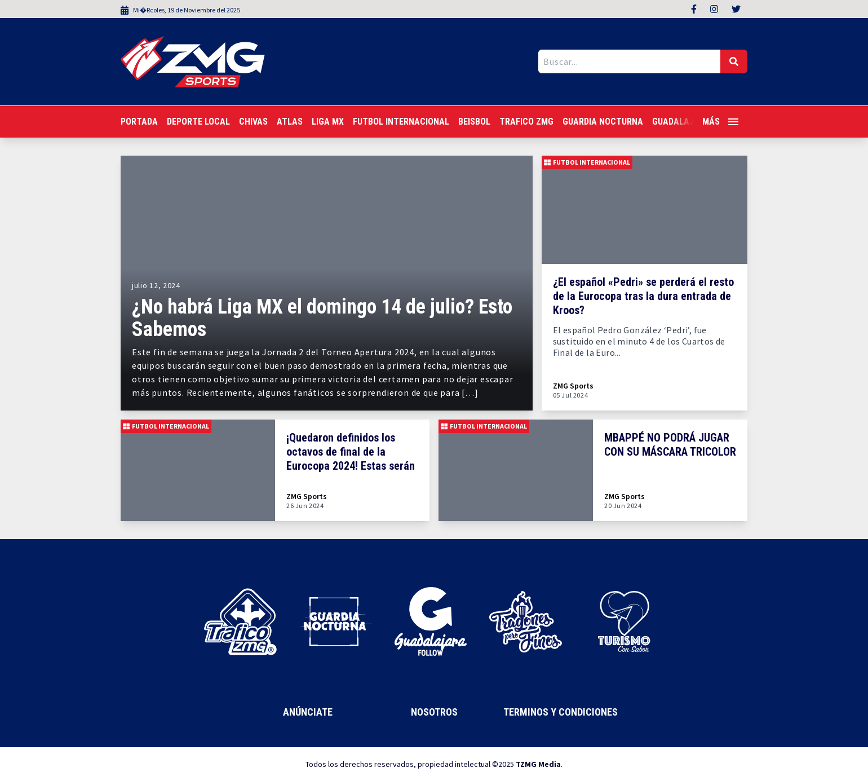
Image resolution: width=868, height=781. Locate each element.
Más (720, 121)
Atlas (290, 121)
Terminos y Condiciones (560, 712)
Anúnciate (308, 712)
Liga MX (328, 121)
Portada (139, 121)
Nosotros (434, 712)
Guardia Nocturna (603, 121)
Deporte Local (198, 121)
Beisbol (474, 121)
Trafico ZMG (526, 121)
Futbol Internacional (401, 121)
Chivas (253, 121)
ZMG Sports (573, 386)
